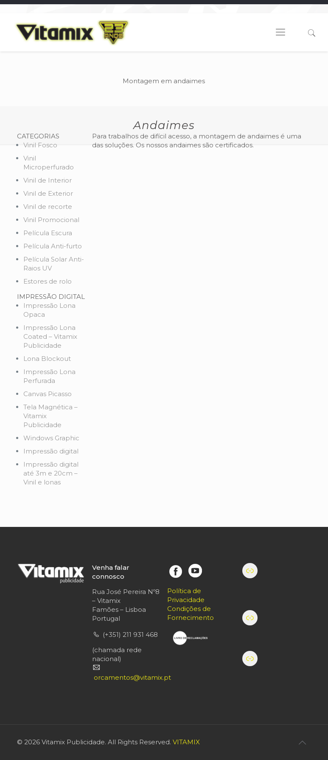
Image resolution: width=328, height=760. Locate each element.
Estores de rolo (47, 281)
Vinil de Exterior (48, 193)
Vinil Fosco (40, 145)
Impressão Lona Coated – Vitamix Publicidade (50, 336)
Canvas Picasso (47, 394)
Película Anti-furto (52, 246)
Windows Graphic (51, 438)
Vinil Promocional (51, 220)
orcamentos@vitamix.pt (132, 677)
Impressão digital (50, 451)
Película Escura (47, 233)
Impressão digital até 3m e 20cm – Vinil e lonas (50, 473)
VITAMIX (186, 742)
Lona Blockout (47, 359)
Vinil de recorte (47, 207)
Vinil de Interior (47, 180)
